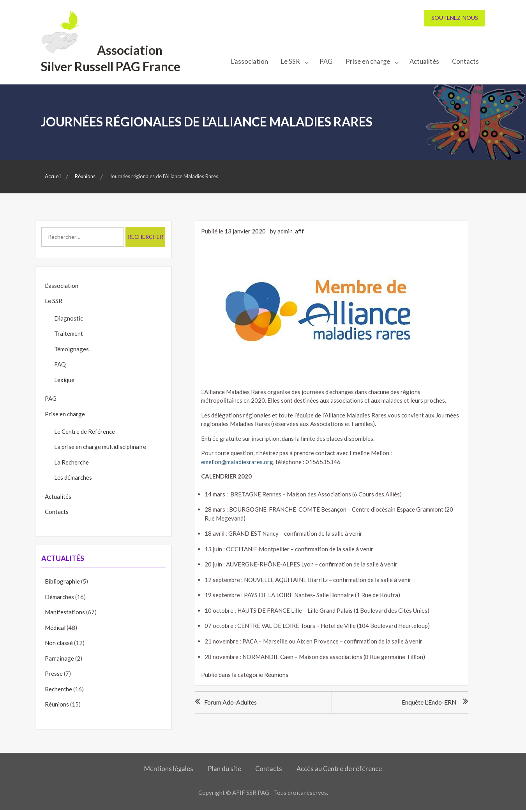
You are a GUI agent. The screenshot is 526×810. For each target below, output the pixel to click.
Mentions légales (169, 769)
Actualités (424, 61)
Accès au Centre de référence (338, 769)
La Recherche (71, 462)
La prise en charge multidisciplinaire (100, 446)
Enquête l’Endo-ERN (429, 702)
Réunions (276, 674)
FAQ (60, 364)
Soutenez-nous (454, 17)
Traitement (68, 333)
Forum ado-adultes (230, 702)
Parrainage (59, 658)
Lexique (64, 379)
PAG (326, 61)
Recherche (58, 689)
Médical (55, 627)
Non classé (59, 642)
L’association (249, 61)
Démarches (59, 596)
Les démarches (73, 477)
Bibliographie (62, 581)
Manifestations (65, 611)
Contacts (465, 61)
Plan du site (224, 769)
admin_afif (290, 231)
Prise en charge (368, 61)
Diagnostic (68, 318)
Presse (54, 673)
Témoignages (71, 348)
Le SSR (290, 61)
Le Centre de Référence (84, 431)
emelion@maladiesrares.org (237, 461)
